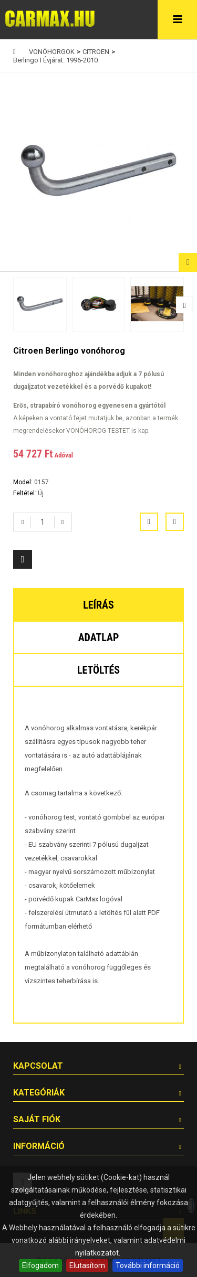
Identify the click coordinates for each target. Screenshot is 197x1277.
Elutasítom (87, 1265)
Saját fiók (36, 1119)
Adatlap (98, 637)
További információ (148, 1265)
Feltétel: (25, 493)
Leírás (98, 605)
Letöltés (98, 670)
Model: (23, 482)
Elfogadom (40, 1265)
